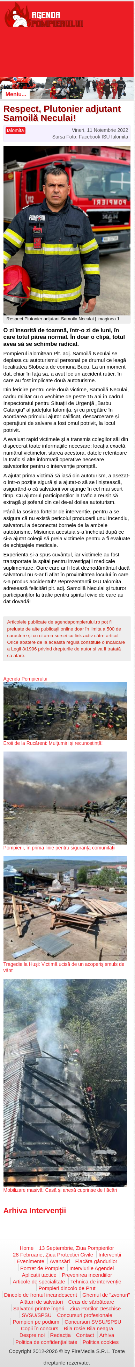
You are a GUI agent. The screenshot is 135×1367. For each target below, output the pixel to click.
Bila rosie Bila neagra (88, 1328)
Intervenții (109, 1255)
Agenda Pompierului (25, 679)
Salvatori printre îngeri (39, 1308)
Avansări (60, 1261)
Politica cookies (101, 1342)
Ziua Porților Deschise (95, 1308)
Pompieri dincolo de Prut (66, 1288)
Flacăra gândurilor (96, 1261)
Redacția (60, 1335)
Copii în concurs (40, 1328)
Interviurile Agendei (91, 1268)
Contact (85, 1335)
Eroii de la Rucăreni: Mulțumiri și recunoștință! (53, 743)
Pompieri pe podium (36, 1322)
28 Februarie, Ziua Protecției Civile (53, 1255)
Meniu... (16, 94)
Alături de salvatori (41, 1302)
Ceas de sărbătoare (91, 1302)
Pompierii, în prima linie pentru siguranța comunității (59, 847)
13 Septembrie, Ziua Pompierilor (76, 1248)
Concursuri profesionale (84, 1315)
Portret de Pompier (42, 1268)
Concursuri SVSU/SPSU (93, 1322)
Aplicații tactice (39, 1275)
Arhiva (106, 1335)
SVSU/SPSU (37, 1315)
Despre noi (32, 1335)
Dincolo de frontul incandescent (40, 1295)
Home (26, 1248)
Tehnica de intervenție (95, 1281)
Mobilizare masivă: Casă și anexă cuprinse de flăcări (60, 1190)
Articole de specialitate (39, 1281)
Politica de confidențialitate (46, 1342)
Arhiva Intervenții (34, 1210)
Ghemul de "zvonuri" (106, 1295)
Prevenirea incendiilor (87, 1275)
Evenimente (30, 1261)
